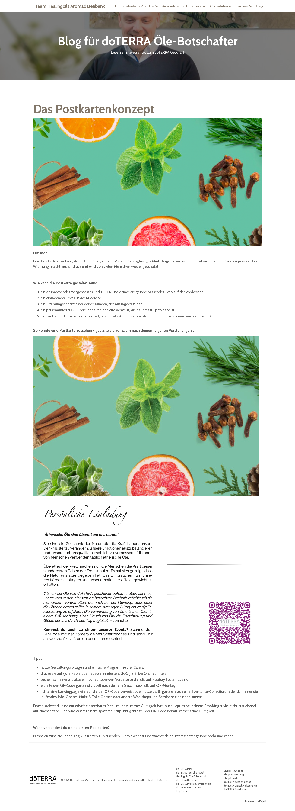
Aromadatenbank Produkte (135, 6)
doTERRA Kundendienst (237, 782)
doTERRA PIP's (184, 769)
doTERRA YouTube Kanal (190, 772)
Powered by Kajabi (255, 801)
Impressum (182, 791)
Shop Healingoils (233, 771)
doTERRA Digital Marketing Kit (240, 785)
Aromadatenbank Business (183, 6)
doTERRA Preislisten (235, 789)
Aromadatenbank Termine (230, 6)
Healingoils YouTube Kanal (191, 776)
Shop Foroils (231, 778)
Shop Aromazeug (234, 774)
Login (260, 6)
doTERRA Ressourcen (188, 787)
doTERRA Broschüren (188, 780)
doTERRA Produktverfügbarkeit (193, 783)
